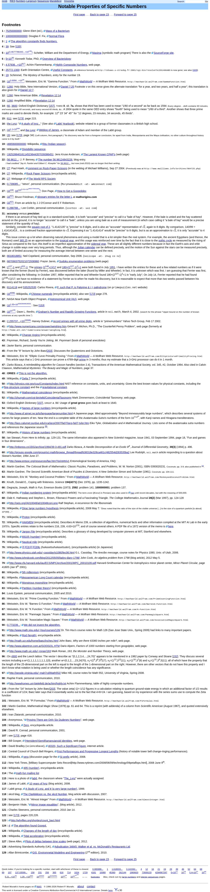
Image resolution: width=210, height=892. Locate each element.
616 (61, 872)
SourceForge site (164, 52)
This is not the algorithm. (33, 373)
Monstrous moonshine (35, 582)
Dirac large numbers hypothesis (40, 508)
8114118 (12, 287)
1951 (112, 267)
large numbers (129, 876)
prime (82, 359)
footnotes (95, 876)
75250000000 (14, 30)
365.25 (24, 240)
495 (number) (31, 767)
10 (19, 52)
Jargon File (28, 531)
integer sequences (149, 876)
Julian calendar (86, 247)
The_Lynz (70, 778)
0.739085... (13, 183)
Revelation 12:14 (51, 95)
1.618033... (117, 869)
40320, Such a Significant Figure (67, 746)
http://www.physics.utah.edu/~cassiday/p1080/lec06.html (42, 552)
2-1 (11, 267)
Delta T (26, 378)
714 (69, 872)
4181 (93, 872)
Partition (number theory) (36, 588)
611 (9, 118)
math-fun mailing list (27, 773)
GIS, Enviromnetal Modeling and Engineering (58, 852)
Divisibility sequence (33, 149)
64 (195, 869)
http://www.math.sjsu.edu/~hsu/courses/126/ (34, 630)
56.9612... (13, 159)
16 (153, 869)
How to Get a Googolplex (71, 191)
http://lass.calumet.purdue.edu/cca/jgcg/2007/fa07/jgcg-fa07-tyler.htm (49, 423)
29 (171, 869)
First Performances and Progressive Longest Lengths (87, 751)
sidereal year (98, 243)
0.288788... (13, 207)
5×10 (10, 58)
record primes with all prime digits (72, 321)
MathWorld (85, 81)
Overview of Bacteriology (56, 58)
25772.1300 (12, 69)
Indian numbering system (36, 492)
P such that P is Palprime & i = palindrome (82, 287)
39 (7, 46)
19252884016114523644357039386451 (30, 154)
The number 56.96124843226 (55, 159)
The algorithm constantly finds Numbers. (34, 41)
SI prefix (64, 756)
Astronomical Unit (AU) (63, 299)
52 (189, 869)
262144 (122, 872)
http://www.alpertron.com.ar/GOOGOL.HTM (34, 645)
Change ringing (31, 334)
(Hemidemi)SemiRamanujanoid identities (48, 740)
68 (201, 869)
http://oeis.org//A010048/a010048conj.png (33, 503)
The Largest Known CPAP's (99, 154)
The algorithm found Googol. (30, 825)
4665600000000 (16, 143)
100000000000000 (16, 36)
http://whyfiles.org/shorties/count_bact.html (35, 820)
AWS (39, 886)
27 (8, 168)
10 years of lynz (38, 783)
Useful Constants (63, 69)
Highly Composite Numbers (71, 64)
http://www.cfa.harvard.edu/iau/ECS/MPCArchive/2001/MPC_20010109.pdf (52, 562)
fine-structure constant (17, 387)
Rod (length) (29, 635)
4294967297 (161, 872)
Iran (132, 493)
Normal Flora (56, 36)
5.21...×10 (11, 876)
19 (7, 75)
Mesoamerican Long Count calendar (42, 577)
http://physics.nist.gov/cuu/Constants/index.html (36, 383)
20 (8, 135)
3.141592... (131, 869)
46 (183, 869)
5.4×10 (193, 872)
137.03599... (21, 872)
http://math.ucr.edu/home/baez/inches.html (33, 640)
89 (3, 872)
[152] (175, 656)
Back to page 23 (99, 14)
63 (203, 466)
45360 (112, 872)
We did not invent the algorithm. (42, 624)
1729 (85, 872)
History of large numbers (36, 432)
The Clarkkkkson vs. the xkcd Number (45, 794)
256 (47, 872)
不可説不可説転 (31, 547)
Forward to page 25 (125, 14)
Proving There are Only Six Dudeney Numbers (53, 719)
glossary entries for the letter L (54, 196)
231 (40, 872)
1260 (10, 86)
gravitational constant (54, 387)
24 (165, 869)
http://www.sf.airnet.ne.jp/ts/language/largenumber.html (41, 413)
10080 (103, 872)
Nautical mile (29, 541)
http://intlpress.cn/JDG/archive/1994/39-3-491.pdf (37, 446)
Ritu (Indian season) (54, 143)
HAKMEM (27, 522)
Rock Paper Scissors (38, 173)
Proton (26, 517)
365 (54, 872)
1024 (76, 872)
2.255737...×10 (19, 321)
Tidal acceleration (33, 836)
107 (9, 872)
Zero (26, 725)
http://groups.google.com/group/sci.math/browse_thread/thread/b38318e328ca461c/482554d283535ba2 (69, 452)
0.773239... (13, 624)
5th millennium (30, 572)
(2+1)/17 (49, 267)
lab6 (34, 778)
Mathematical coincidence (37, 392)
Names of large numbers (36, 408)
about (80, 886)
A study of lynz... (30, 123)
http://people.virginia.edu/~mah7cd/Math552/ (35, 672)
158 (32, 872)
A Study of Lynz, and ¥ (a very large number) (51, 788)
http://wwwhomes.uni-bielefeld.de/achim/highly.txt (37, 683)
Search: (181, 1)
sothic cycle (165, 240)
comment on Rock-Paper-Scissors (47, 168)
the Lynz (12, 123)
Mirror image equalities (44, 804)
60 (8, 105)
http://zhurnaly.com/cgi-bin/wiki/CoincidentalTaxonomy (40, 397)
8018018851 (14, 255)
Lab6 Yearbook (64, 123)
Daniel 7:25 (67, 86)
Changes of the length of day (40, 830)
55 (46, 426)
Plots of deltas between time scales (45, 841)
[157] (52, 105)
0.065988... (97, 869)
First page (79, 14)
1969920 (134, 872)
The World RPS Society (42, 178)
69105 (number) (31, 536)
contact (91, 886)
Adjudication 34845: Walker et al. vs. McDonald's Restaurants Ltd (92, 846)
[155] (18, 46)
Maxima (96, 52)
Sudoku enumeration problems (77, 261)
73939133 (147, 872)
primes (38, 267)
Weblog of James (49, 130)
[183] (194, 70)
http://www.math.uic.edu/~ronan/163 (30, 651)
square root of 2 (41, 226)
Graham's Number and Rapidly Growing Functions (67, 311)
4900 (14, 656)
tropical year (67, 240)
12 (146, 869)
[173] (21, 118)
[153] (41, 305)
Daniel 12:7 (27, 90)
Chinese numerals (41, 293)
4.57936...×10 (15, 64)
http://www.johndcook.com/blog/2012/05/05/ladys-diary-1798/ (44, 557)
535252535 (29, 287)
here (170, 526)
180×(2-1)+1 (71, 267)
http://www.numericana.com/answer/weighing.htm (37, 326)
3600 (14, 105)
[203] (49, 350)
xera (25, 756)
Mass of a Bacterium (58, 30)
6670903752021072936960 (23, 261)
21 (159, 869)
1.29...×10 (26, 876)
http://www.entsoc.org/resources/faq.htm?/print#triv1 (39, 461)
